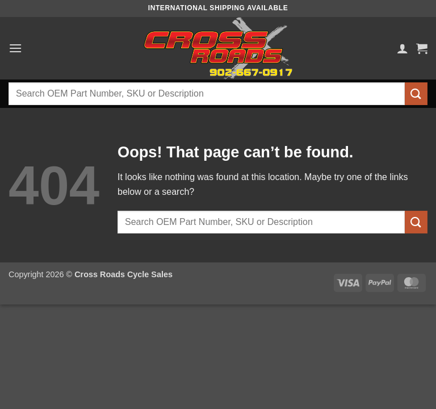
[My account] (402, 48)
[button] (15, 48)
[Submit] (416, 93)
